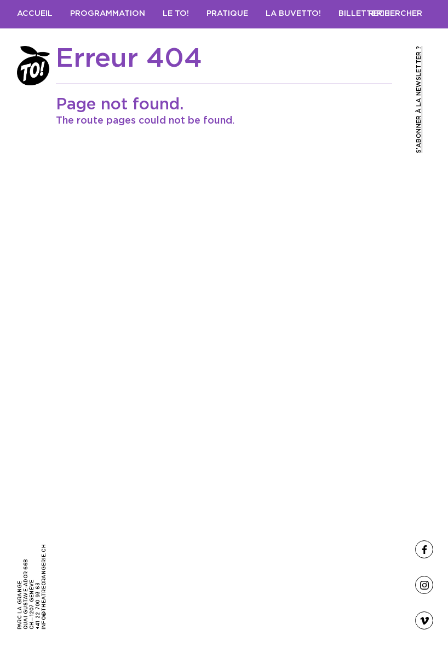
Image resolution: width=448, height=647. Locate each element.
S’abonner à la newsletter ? (419, 99)
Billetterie (363, 14)
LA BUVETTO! (293, 14)
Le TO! (176, 14)
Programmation (107, 14)
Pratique (227, 14)
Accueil (35, 14)
